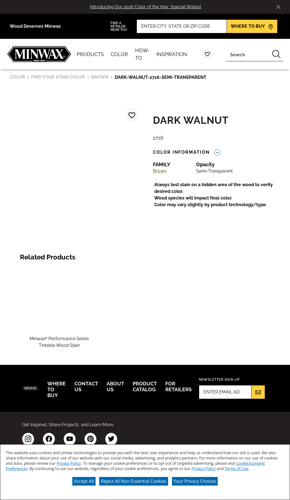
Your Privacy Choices (195, 481)
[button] (218, 194)
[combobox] (248, 54)
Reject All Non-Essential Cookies (133, 481)
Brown (159, 171)
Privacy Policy (69, 463)
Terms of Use (236, 468)
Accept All (84, 481)
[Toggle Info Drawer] (217, 152)
